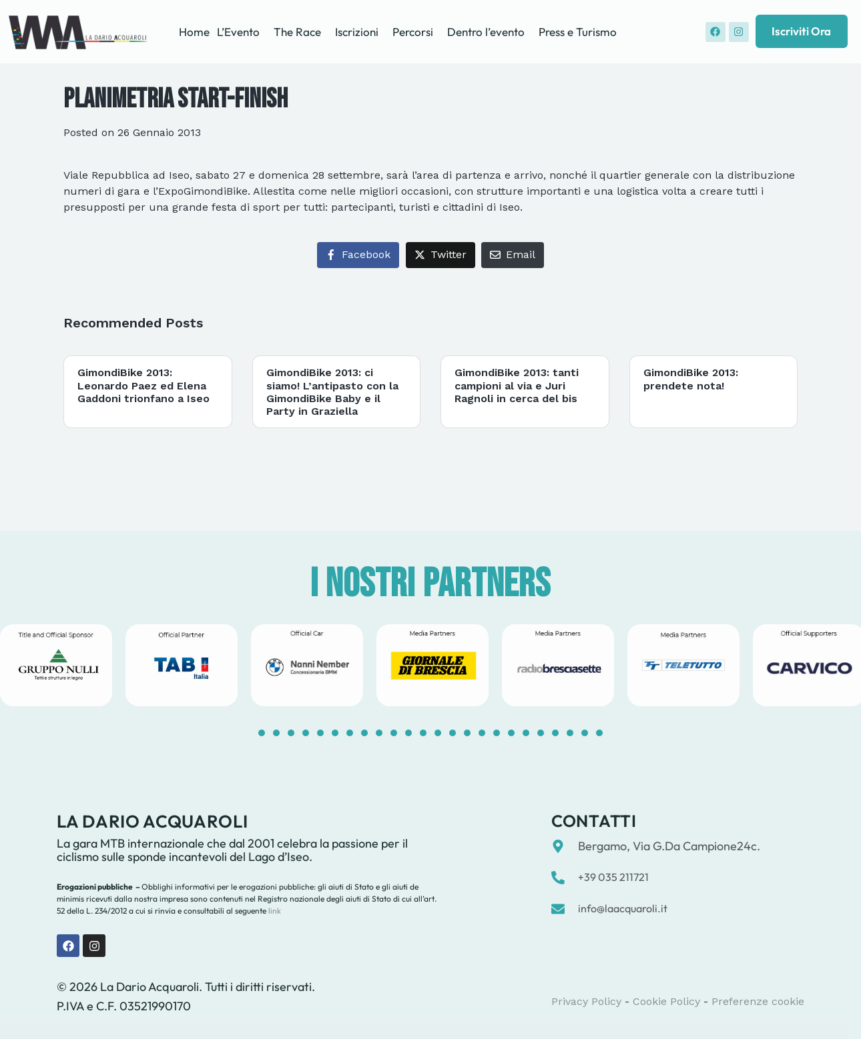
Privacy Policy (586, 1001)
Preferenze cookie (757, 1001)
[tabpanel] (181, 665)
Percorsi (412, 31)
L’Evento (238, 31)
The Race (297, 31)
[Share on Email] (512, 255)
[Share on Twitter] (440, 255)
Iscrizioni (356, 31)
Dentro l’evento (486, 31)
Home (194, 31)
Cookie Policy (666, 1001)
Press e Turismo (578, 31)
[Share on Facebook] (358, 255)
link (273, 911)
